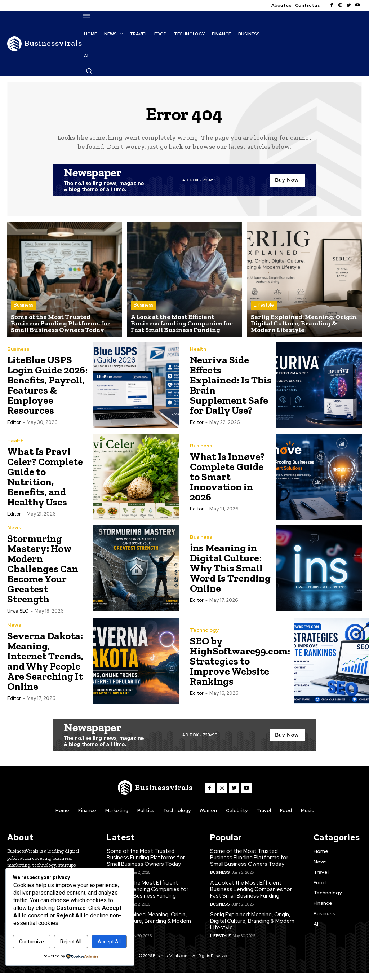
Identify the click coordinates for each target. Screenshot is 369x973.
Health (198, 348)
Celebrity (237, 810)
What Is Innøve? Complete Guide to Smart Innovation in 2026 (227, 477)
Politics (145, 810)
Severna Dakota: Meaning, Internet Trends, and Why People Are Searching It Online (45, 661)
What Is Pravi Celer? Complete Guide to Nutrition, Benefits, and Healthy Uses (45, 477)
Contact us (307, 5)
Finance (87, 810)
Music (307, 810)
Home (62, 810)
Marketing (116, 810)
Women (208, 810)
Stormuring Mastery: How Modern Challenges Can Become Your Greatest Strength (42, 568)
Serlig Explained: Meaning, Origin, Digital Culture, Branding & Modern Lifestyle (149, 921)
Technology (204, 629)
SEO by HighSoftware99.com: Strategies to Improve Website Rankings (240, 661)
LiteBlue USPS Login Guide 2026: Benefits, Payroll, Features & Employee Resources (47, 385)
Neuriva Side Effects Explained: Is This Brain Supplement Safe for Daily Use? (231, 385)
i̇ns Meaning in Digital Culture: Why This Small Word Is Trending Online (230, 568)
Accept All (109, 941)
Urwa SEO (18, 611)
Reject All (70, 941)
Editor (14, 422)
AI (316, 923)
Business (23, 305)
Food (286, 810)
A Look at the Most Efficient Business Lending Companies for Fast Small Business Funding (147, 889)
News (14, 527)
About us (281, 5)
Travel (264, 810)
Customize (31, 941)
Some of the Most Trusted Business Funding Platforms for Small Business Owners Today (146, 857)
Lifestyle (264, 305)
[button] (89, 70)
